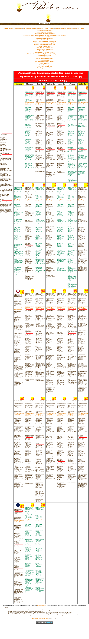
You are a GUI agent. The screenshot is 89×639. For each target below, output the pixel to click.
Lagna (69, 28)
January (6, 28)
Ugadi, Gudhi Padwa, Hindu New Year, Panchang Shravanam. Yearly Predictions (44, 35)
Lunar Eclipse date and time (44, 66)
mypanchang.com (44, 23)
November (51, 28)
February (11, 28)
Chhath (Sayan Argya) (44, 64)
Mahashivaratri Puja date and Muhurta (44, 33)
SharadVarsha (29, 104)
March (16, 28)
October (46, 28)
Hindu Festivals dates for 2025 (44, 30)
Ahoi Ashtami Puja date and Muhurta (44, 52)
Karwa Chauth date (44, 51)
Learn (77, 28)
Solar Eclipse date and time (44, 68)
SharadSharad (29, 521)
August (34, 28)
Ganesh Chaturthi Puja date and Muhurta (44, 41)
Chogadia (63, 28)
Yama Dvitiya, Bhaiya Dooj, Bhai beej (45, 61)
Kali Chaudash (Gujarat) (44, 55)
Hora (73, 28)
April (20, 28)
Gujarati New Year (44, 60)
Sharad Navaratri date (45, 46)
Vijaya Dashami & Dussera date (44, 47)
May (24, 28)
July (30, 28)
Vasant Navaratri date (44, 37)
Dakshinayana (29, 102)
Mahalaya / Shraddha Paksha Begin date (44, 43)
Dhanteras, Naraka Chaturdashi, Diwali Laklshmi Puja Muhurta (44, 54)
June (27, 28)
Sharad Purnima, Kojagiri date (44, 49)
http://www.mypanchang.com (40, 618)
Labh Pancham (44, 63)
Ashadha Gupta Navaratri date (44, 38)
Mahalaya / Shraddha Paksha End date (44, 44)
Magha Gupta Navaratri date (44, 32)
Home (82, 28)
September (40, 28)
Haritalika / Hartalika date (44, 40)
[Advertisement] (7, 11)
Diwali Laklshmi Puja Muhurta (44, 58)
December (57, 28)
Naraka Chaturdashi (44, 57)
